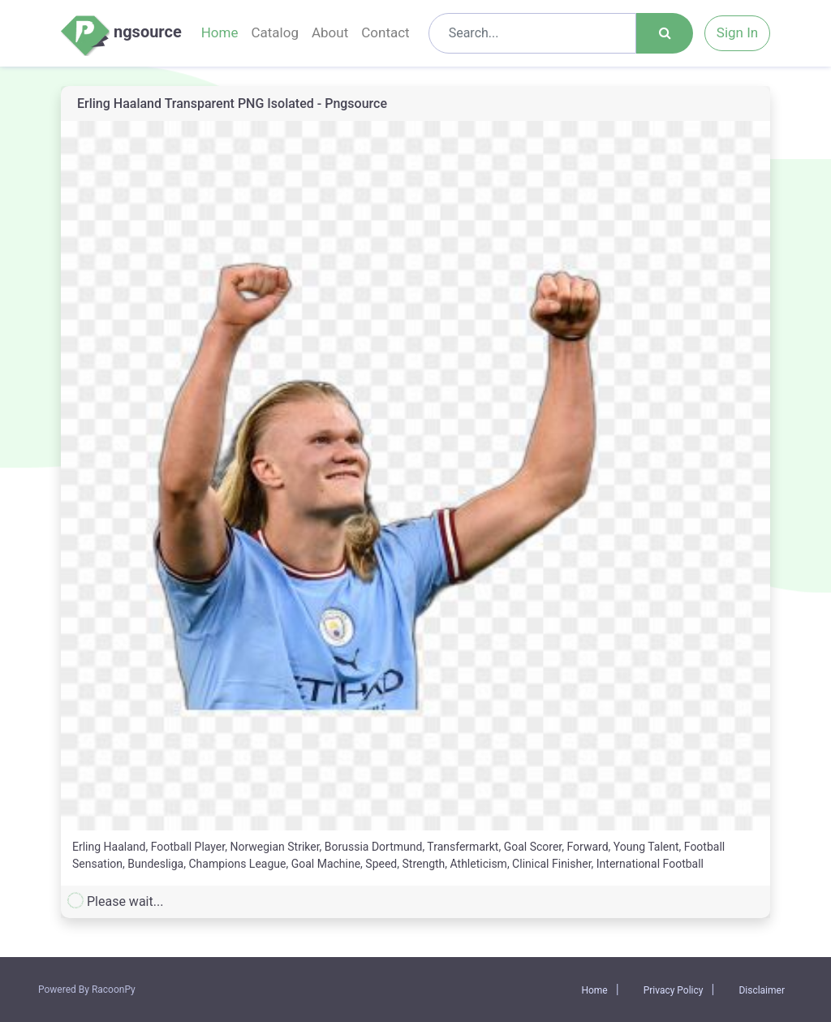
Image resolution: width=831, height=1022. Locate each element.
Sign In (737, 32)
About (330, 32)
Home (220, 32)
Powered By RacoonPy (87, 989)
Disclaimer (761, 990)
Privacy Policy (674, 990)
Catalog (275, 32)
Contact (385, 32)
